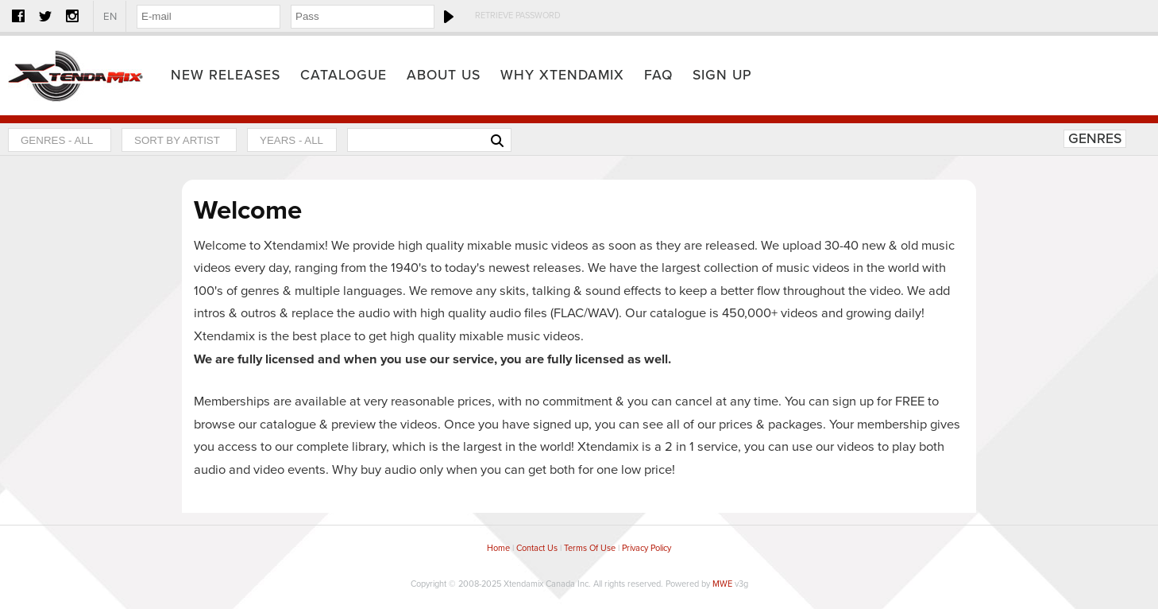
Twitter (45, 16)
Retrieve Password (518, 15)
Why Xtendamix (562, 75)
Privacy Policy (646, 548)
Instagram (72, 16)
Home (75, 75)
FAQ (658, 75)
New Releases (225, 75)
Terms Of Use (590, 548)
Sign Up (722, 75)
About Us (444, 75)
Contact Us (537, 548)
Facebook (18, 16)
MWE (722, 584)
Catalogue (343, 75)
